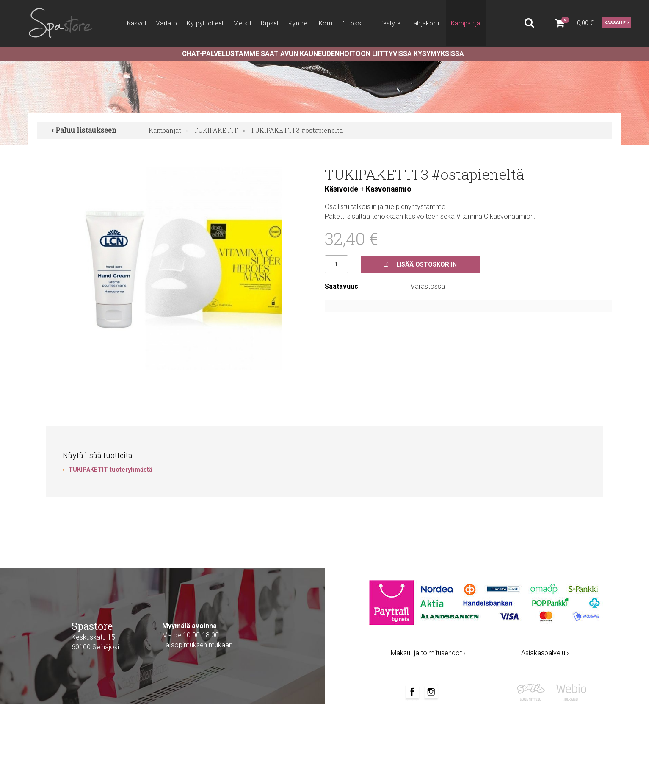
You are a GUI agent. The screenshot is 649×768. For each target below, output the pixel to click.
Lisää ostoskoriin (420, 264)
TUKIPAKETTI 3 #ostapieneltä (296, 130)
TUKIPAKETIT (215, 130)
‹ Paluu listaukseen (84, 129)
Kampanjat (165, 130)
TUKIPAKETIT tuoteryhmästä (110, 469)
